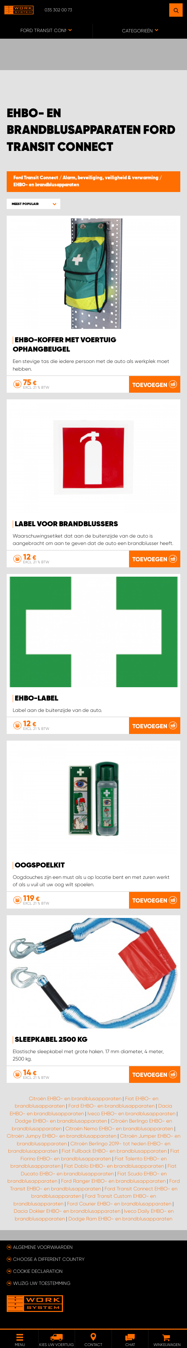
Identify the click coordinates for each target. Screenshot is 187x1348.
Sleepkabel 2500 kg (51, 1039)
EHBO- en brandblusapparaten (46, 185)
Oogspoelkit (40, 865)
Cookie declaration (38, 1271)
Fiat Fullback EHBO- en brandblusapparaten (114, 1151)
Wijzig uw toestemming (41, 1283)
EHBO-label (36, 698)
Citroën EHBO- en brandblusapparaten (75, 1099)
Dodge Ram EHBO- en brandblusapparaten (120, 1219)
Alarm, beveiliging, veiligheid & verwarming (111, 178)
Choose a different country (48, 1259)
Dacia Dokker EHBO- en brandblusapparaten (67, 1211)
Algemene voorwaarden (43, 1247)
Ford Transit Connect (36, 178)
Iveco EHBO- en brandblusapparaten (131, 1114)
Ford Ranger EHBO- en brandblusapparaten (113, 1181)
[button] (33, 204)
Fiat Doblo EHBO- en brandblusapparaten (114, 1166)
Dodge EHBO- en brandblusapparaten (61, 1121)
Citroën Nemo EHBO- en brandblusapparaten (119, 1129)
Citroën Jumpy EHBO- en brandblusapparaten (61, 1136)
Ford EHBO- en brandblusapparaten (111, 1106)
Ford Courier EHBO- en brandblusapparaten (119, 1204)
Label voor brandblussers (66, 524)
